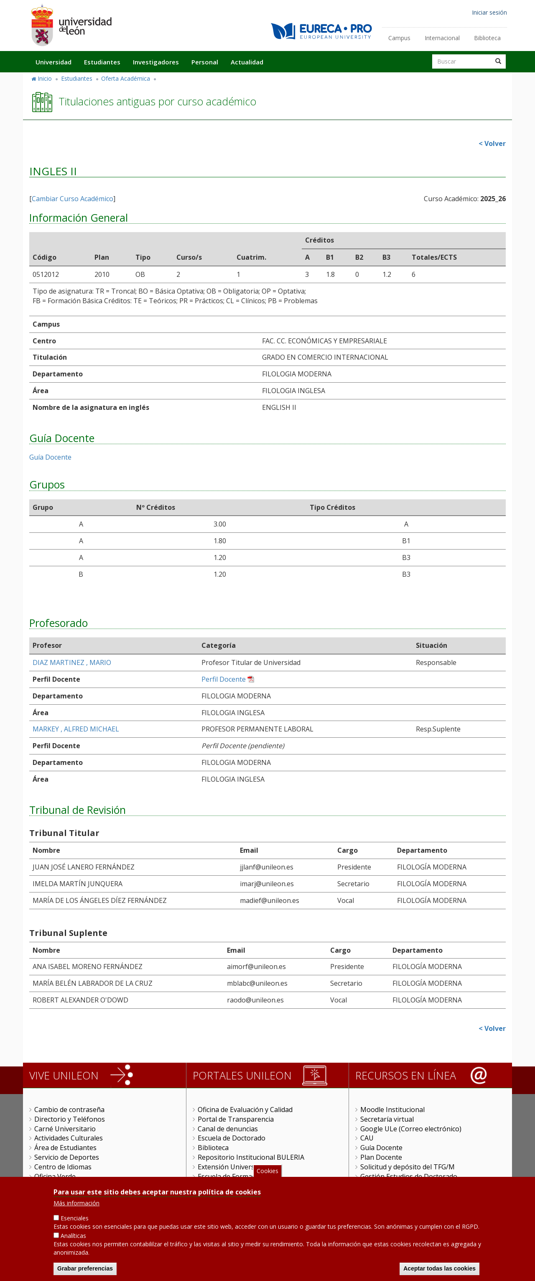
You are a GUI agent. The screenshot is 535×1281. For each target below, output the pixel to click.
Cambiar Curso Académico (72, 198)
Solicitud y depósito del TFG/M (407, 1166)
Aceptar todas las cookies (439, 1271)
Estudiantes (102, 62)
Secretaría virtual (387, 1119)
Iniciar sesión (489, 12)
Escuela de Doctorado (231, 1138)
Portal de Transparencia (236, 1119)
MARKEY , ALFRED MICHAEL (76, 729)
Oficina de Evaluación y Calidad (245, 1109)
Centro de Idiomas (63, 1166)
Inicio (45, 78)
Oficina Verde (55, 1176)
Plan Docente (381, 1157)
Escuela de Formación (231, 1176)
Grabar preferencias (85, 1271)
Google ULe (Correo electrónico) (410, 1128)
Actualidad (247, 62)
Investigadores (156, 62)
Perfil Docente (223, 679)
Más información (76, 1206)
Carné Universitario (65, 1128)
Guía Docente (50, 457)
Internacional (442, 38)
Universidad (53, 62)
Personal (204, 62)
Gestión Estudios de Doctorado (408, 1176)
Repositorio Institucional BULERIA (251, 1157)
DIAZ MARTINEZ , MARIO (72, 662)
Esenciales (75, 1221)
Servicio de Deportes (66, 1157)
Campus (399, 38)
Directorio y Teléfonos (69, 1119)
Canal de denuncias (228, 1128)
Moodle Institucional (392, 1109)
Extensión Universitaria (234, 1166)
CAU (367, 1138)
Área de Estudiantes (65, 1147)
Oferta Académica (125, 78)
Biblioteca (487, 38)
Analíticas (73, 1239)
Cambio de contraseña (69, 1109)
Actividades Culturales (68, 1138)
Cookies (267, 1173)
